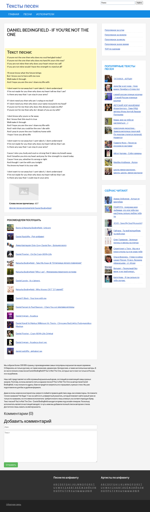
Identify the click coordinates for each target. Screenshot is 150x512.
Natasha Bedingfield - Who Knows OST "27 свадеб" (39, 289)
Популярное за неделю (116, 34)
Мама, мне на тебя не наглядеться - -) (124, 121)
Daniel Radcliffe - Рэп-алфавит (30, 236)
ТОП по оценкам (112, 49)
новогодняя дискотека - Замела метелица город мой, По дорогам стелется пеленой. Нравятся (128, 133)
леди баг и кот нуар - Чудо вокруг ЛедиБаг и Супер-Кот (127, 87)
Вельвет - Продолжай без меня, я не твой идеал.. (125, 270)
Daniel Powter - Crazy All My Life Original (34, 333)
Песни (27, 14)
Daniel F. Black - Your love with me (31, 298)
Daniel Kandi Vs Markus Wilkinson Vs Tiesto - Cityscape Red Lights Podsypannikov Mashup (53, 324)
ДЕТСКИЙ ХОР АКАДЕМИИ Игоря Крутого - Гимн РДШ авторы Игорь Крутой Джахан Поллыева (127, 110)
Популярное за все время (117, 44)
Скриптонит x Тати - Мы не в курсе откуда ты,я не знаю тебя (128, 250)
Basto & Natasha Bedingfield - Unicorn (33, 227)
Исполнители (45, 14)
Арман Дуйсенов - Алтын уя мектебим (127, 200)
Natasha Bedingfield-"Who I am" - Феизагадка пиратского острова (46, 271)
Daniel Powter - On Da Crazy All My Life (34, 254)
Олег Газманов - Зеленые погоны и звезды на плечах (126, 241)
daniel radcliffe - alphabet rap (29, 351)
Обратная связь (13, 504)
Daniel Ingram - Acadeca (27, 316)
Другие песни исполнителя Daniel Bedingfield (30, 208)
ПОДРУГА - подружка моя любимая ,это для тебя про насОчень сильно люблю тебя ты (128, 212)
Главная (13, 14)
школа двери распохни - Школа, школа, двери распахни (128, 171)
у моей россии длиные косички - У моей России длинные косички (128, 97)
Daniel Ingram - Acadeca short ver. (31, 342)
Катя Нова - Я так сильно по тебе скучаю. (126, 279)
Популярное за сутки (114, 30)
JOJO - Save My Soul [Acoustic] (128, 223)
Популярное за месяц (115, 39)
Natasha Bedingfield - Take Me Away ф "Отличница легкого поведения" (49, 263)
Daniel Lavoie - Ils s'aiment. (28, 280)
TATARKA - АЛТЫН (123, 78)
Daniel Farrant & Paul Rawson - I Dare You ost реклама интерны (45, 307)
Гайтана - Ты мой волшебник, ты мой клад (127, 232)
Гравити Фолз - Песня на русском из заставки (125, 144)
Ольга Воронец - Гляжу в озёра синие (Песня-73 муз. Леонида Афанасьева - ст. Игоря (128, 260)
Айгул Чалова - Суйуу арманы (128, 153)
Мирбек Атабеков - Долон (126, 162)
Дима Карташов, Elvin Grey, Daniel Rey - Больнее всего (41, 245)
